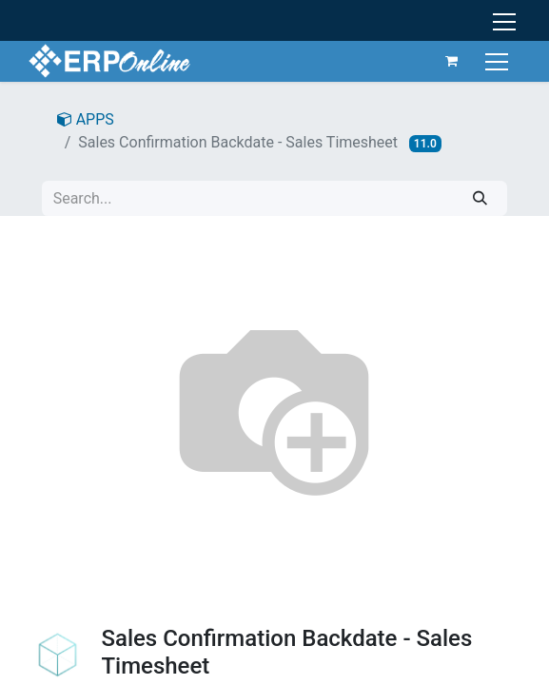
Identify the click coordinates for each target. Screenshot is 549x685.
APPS (85, 119)
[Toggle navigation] (499, 60)
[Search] (480, 198)
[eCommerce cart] (452, 61)
